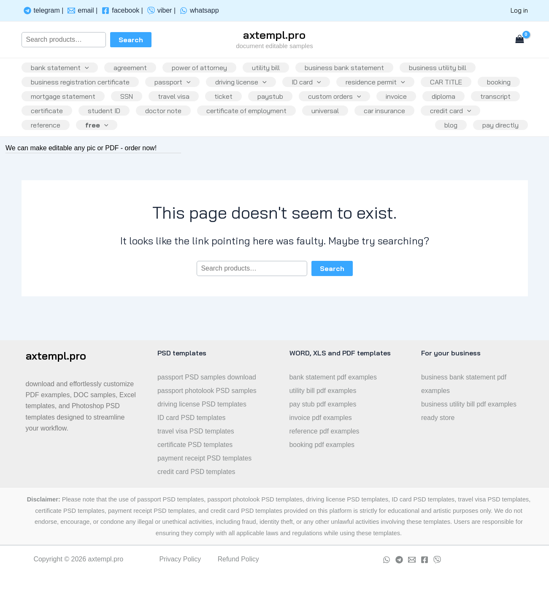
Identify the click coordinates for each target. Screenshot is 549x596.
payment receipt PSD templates (204, 458)
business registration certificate (81, 87)
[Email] (412, 559)
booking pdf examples (322, 444)
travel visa (228, 104)
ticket (279, 104)
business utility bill (447, 69)
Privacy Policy (180, 559)
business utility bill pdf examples (469, 404)
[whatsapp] (199, 10)
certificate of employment (359, 122)
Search (131, 39)
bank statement (61, 69)
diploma (43, 122)
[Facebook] (424, 559)
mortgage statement (114, 104)
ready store (438, 417)
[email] (82, 10)
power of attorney (203, 69)
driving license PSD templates (202, 404)
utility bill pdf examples (323, 390)
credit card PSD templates (196, 471)
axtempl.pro (274, 35)
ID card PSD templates (191, 417)
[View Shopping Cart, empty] (520, 39)
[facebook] (122, 10)
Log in (519, 10)
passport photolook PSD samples (207, 390)
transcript (97, 122)
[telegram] (44, 10)
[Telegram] (399, 559)
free (234, 140)
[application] (85, 69)
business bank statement (352, 69)
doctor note (275, 122)
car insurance (52, 140)
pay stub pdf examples (323, 404)
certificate (155, 122)
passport (175, 87)
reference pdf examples (324, 431)
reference (182, 140)
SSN (179, 104)
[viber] (161, 10)
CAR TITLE (455, 87)
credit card (120, 140)
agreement (132, 69)
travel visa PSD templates (196, 431)
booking (43, 104)
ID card (312, 87)
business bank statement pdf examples (464, 384)
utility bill (272, 69)
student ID (213, 122)
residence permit (383, 87)
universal (440, 122)
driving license (245, 87)
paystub (328, 104)
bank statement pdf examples (333, 377)
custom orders (394, 104)
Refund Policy (239, 559)
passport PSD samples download (207, 377)
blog (448, 140)
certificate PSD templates (195, 444)
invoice (457, 104)
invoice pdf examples (320, 417)
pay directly (499, 140)
